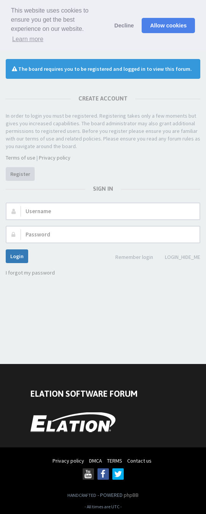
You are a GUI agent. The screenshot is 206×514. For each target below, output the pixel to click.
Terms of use (20, 157)
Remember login (130, 258)
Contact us (139, 460)
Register (20, 174)
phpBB (131, 495)
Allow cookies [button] (168, 25)
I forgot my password (30, 272)
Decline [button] (124, 25)
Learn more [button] (27, 39)
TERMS (114, 460)
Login (17, 256)
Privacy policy (54, 157)
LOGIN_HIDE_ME (178, 258)
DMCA (95, 460)
